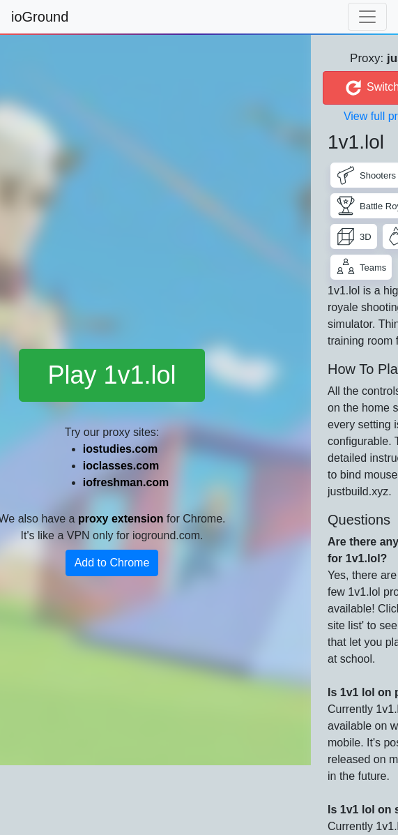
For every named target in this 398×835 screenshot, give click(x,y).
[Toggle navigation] (367, 17)
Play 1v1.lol (111, 375)
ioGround (39, 16)
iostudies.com (120, 449)
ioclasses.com (121, 466)
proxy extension (121, 519)
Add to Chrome (112, 563)
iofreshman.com (126, 482)
